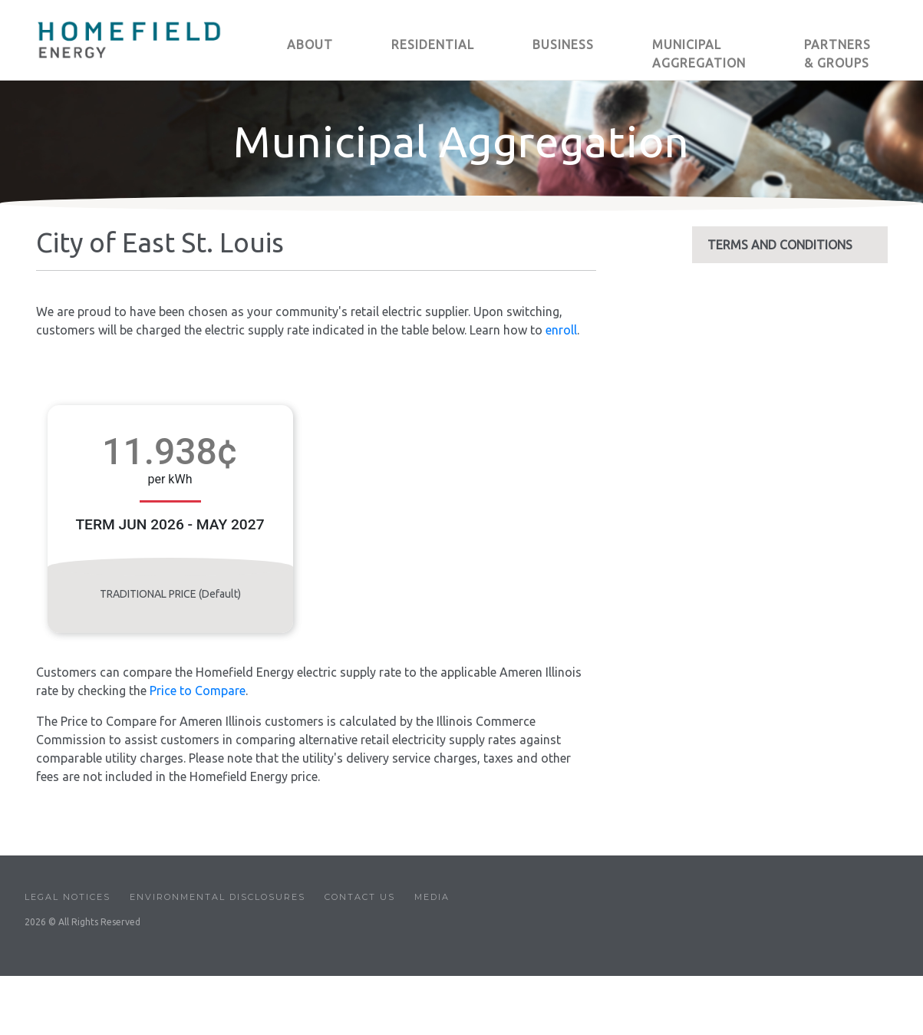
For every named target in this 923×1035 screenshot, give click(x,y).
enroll (561, 330)
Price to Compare (198, 690)
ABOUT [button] (310, 44)
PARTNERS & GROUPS (837, 54)
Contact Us (360, 897)
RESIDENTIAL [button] (432, 44)
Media (432, 897)
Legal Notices (67, 897)
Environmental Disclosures (217, 897)
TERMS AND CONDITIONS (779, 245)
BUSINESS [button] (563, 44)
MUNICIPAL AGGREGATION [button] (699, 54)
